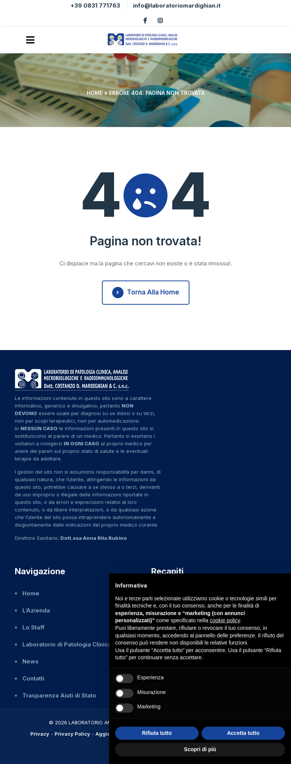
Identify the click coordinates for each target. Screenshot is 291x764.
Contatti (33, 678)
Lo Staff (33, 627)
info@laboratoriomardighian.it (177, 5)
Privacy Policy (72, 734)
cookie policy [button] (225, 620)
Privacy (39, 734)
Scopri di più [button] (200, 749)
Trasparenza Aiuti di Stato (59, 695)
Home (95, 93)
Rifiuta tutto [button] (157, 733)
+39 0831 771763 (95, 5)
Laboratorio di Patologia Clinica (66, 644)
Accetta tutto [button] (243, 733)
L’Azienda (36, 610)
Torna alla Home (145, 292)
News (30, 661)
